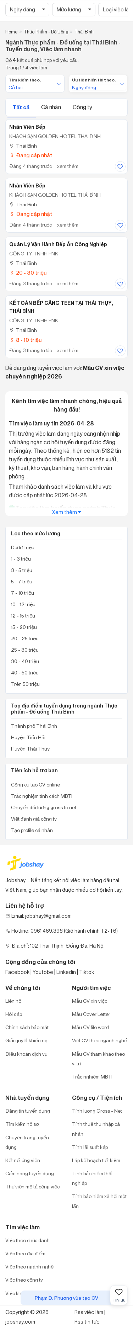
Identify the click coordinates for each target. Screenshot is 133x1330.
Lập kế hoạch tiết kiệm (96, 1160)
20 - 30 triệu (27, 273)
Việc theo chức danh (27, 1240)
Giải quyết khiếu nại (27, 1040)
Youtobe (43, 972)
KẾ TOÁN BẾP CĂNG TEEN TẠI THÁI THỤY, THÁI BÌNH (61, 307)
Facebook (17, 972)
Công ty (82, 107)
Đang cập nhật (30, 155)
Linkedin (66, 972)
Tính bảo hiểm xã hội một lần (99, 1200)
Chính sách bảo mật (27, 1027)
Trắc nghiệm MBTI (92, 1076)
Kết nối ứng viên (22, 1160)
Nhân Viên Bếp (27, 127)
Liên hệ (13, 1001)
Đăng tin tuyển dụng (27, 1110)
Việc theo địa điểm (25, 1253)
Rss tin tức (87, 1321)
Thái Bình (23, 145)
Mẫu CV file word (90, 1027)
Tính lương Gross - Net (97, 1110)
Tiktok (86, 972)
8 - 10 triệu (25, 340)
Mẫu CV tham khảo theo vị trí (98, 1058)
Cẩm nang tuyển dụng (29, 1173)
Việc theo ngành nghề (29, 1266)
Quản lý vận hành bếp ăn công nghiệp (58, 244)
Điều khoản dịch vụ (26, 1054)
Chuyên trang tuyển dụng (27, 1142)
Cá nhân (51, 107)
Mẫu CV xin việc (89, 1001)
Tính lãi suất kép (90, 1147)
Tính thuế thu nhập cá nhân (96, 1128)
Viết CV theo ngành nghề (99, 1040)
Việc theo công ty (24, 1279)
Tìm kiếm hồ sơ (22, 1124)
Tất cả (22, 107)
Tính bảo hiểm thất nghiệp (92, 1178)
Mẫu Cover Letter (91, 1014)
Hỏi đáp (13, 1014)
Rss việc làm (88, 1312)
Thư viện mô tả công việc (32, 1186)
